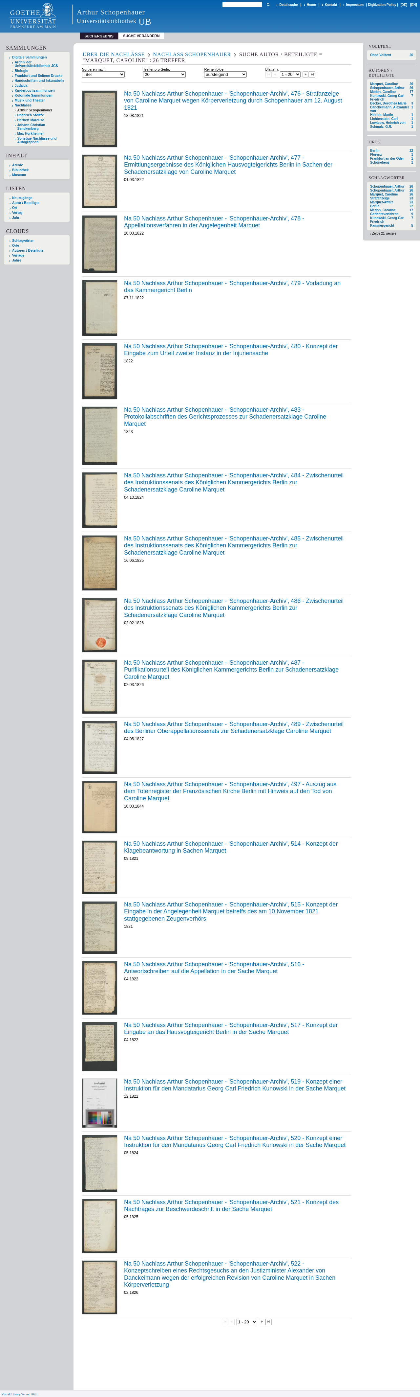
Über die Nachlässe (114, 54)
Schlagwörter (23, 240)
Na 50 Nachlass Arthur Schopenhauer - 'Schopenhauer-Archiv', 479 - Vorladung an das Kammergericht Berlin (232, 287)
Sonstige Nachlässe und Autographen (37, 140)
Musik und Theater (30, 100)
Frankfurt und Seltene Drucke (39, 76)
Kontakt (331, 5)
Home (311, 5)
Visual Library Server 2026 (19, 1394)
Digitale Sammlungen (29, 57)
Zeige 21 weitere (384, 233)
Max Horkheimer (30, 133)
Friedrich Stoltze (30, 115)
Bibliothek (20, 170)
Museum (19, 175)
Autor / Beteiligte (25, 203)
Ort (14, 208)
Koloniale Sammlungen (33, 95)
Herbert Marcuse (30, 120)
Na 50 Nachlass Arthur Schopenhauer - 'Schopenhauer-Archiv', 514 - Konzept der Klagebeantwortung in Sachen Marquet (231, 847)
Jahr (15, 217)
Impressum (355, 5)
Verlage (18, 255)
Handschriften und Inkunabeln (39, 80)
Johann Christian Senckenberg (31, 126)
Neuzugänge (22, 198)
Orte (15, 245)
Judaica (21, 85)
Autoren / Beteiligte (27, 250)
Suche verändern (141, 36)
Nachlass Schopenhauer (192, 54)
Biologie (21, 71)
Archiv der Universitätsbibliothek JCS (36, 64)
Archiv (17, 165)
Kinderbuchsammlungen (35, 90)
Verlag (17, 213)
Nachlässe (23, 105)
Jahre (16, 260)
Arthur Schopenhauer (34, 110)
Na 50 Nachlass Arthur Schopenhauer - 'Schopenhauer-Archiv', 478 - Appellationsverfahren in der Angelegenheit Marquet (214, 222)
